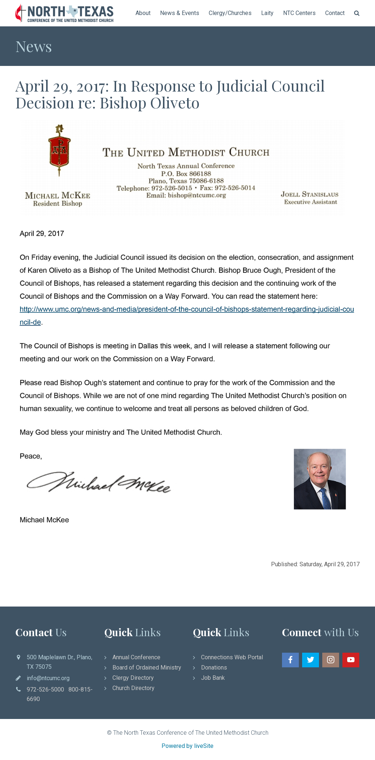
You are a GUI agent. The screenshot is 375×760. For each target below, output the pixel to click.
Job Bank (213, 677)
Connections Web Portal (232, 657)
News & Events (179, 13)
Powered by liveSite (187, 745)
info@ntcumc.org (48, 678)
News (33, 46)
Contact (335, 13)
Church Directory (133, 688)
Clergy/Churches (230, 13)
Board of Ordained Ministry (146, 667)
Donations (214, 667)
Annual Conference (136, 657)
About (143, 13)
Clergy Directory (133, 677)
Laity (267, 13)
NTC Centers (299, 13)
